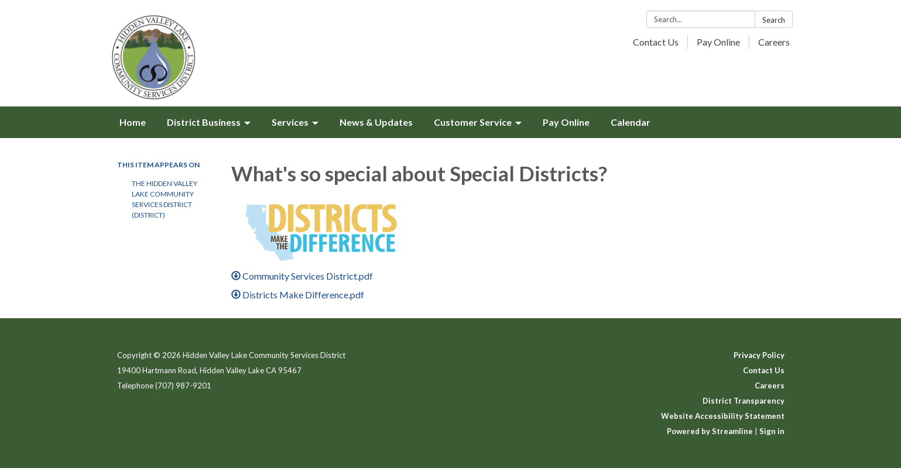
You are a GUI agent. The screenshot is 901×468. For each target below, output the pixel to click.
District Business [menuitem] (204, 122)
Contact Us (656, 41)
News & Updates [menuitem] (376, 122)
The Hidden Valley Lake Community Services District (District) (164, 199)
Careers (774, 41)
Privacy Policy (759, 355)
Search (773, 20)
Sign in (771, 431)
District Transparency (743, 400)
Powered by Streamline (710, 431)
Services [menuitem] (290, 122)
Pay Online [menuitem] (566, 122)
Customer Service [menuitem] (473, 122)
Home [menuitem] (132, 122)
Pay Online (718, 41)
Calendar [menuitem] (630, 122)
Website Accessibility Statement (722, 416)
